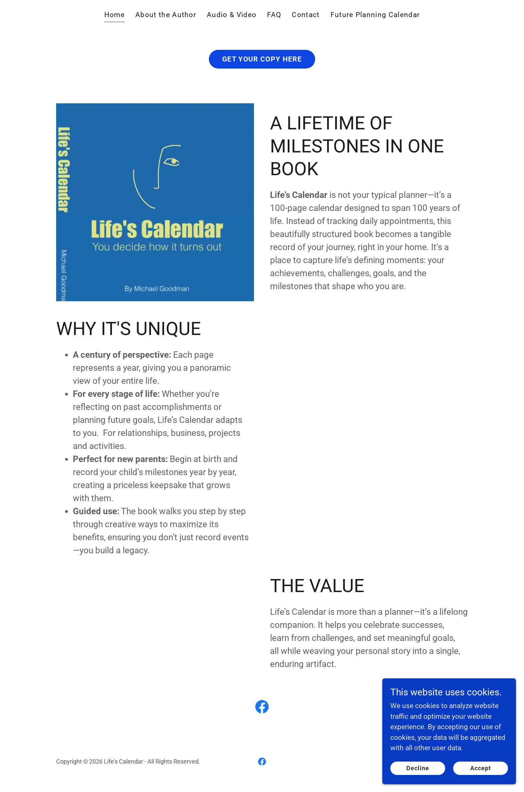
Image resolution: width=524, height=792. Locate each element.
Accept (480, 768)
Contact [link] (305, 15)
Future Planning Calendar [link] (375, 15)
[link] (262, 708)
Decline (417, 768)
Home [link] (114, 15)
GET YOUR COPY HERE (262, 59)
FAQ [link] (274, 15)
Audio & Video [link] (231, 15)
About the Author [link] (165, 15)
